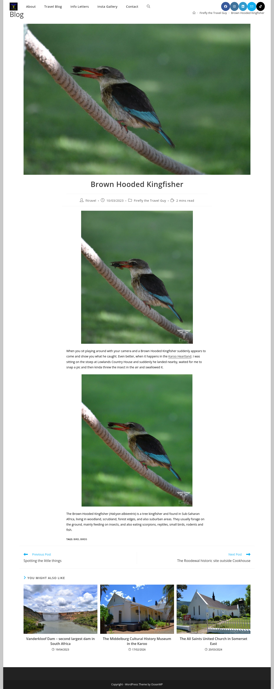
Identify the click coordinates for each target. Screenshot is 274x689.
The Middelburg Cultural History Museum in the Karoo (137, 641)
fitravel (91, 201)
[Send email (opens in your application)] (251, 6)
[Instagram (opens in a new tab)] (234, 6)
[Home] (194, 13)
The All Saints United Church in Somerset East (213, 641)
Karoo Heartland (179, 356)
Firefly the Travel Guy (150, 201)
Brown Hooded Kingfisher (247, 13)
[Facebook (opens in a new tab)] (225, 6)
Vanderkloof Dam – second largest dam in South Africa (60, 641)
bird (76, 539)
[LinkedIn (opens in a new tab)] (243, 6)
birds (83, 539)
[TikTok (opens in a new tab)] (260, 6)
